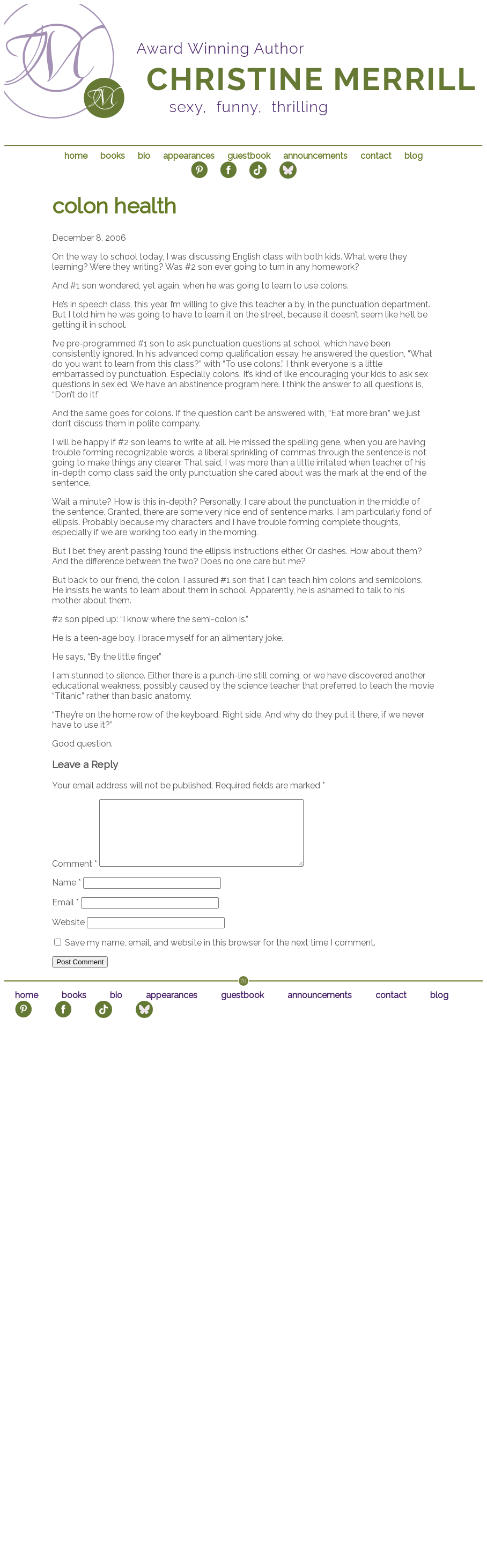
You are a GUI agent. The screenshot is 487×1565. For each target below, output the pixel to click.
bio (144, 156)
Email (65, 915)
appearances (189, 156)
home (75, 156)
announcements (315, 156)
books (112, 156)
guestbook (248, 156)
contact (376, 156)
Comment (74, 877)
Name (66, 895)
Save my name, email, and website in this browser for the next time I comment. (220, 955)
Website (68, 935)
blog (413, 156)
